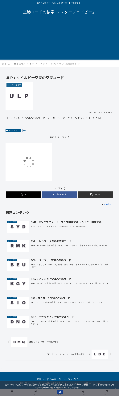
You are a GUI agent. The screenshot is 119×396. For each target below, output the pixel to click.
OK (60, 392)
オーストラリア (13, 130)
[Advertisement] (59, 40)
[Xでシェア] (23, 194)
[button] (95, 194)
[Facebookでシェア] (59, 194)
